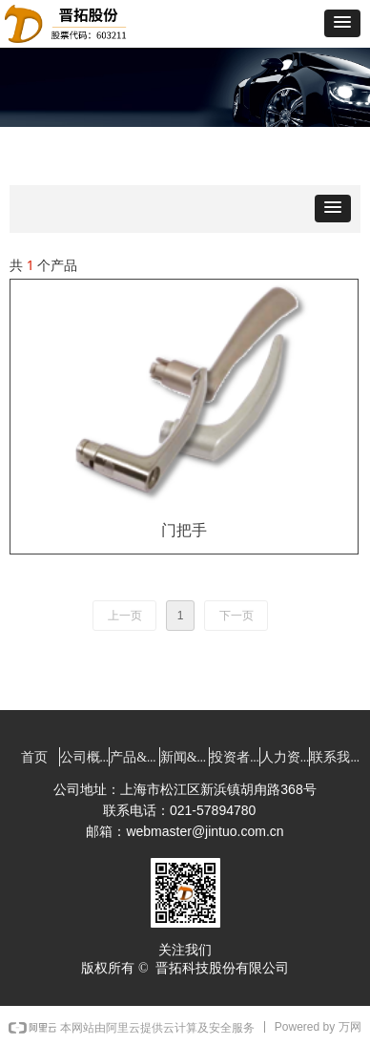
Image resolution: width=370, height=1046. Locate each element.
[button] (342, 23)
